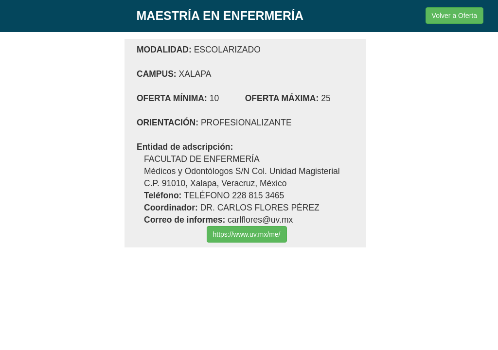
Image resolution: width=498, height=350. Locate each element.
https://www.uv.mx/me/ (247, 234)
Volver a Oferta (454, 15)
